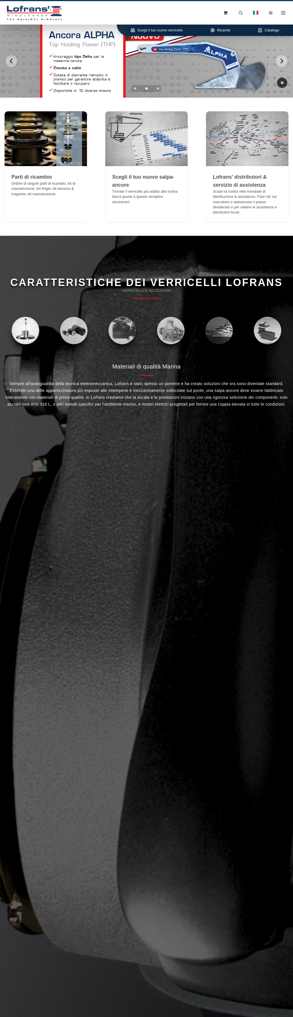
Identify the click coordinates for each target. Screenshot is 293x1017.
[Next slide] (281, 61)
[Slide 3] (158, 88)
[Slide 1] (135, 88)
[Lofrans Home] (34, 12)
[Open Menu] (283, 13)
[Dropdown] (255, 13)
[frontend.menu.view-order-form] (226, 13)
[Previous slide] (11, 61)
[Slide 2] (146, 88)
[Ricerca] (240, 13)
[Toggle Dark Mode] (271, 13)
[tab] (25, 330)
